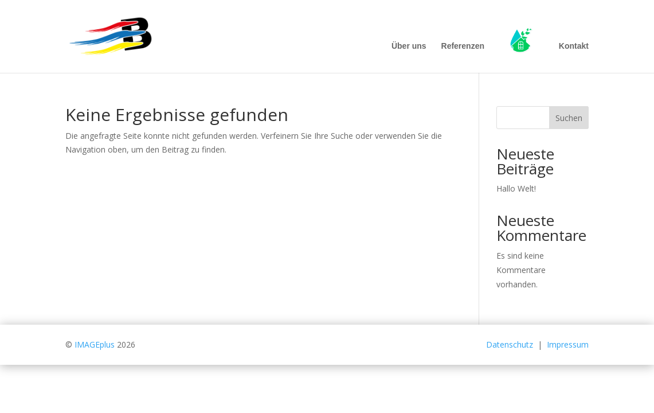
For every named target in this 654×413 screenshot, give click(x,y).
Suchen (568, 117)
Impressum (568, 344)
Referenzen (462, 46)
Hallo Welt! (516, 188)
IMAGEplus (95, 344)
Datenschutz (509, 344)
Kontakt (574, 46)
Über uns (408, 46)
